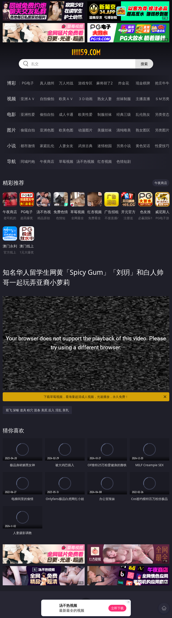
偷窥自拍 (28, 130)
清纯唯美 (123, 130)
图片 (11, 130)
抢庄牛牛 (162, 83)
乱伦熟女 (143, 114)
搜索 (144, 63)
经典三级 (123, 114)
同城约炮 (28, 161)
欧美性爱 (85, 114)
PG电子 (28, 83)
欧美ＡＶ (66, 98)
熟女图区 (143, 130)
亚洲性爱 (28, 114)
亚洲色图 (47, 130)
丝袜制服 (123, 98)
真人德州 (47, 83)
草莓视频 (66, 161)
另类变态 (162, 114)
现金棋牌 (143, 83)
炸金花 (123, 83)
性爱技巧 (162, 145)
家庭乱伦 (47, 145)
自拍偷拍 (47, 98)
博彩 (11, 83)
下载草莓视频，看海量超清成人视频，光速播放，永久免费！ (105, 396)
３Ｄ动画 (85, 98)
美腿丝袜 (104, 130)
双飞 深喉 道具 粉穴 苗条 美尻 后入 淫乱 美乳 (37, 410)
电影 (11, 114)
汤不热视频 (85, 161)
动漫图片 (85, 130)
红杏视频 (104, 161)
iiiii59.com (86, 52)
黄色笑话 (143, 145)
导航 (11, 161)
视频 (11, 99)
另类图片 (162, 130)
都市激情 (28, 145)
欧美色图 (66, 130)
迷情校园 (104, 145)
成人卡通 (66, 114)
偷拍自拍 (47, 114)
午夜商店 (47, 161)
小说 (11, 146)
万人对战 (66, 83)
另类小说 (123, 145)
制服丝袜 (104, 114)
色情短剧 (123, 161)
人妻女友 (66, 145)
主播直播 (143, 98)
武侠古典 (85, 145)
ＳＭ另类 (162, 98)
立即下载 (117, 608)
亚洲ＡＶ (28, 98)
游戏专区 (85, 83)
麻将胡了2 (104, 83)
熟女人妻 (104, 98)
